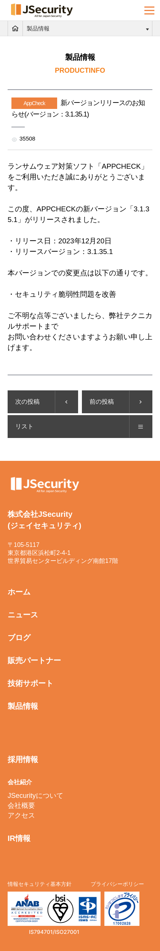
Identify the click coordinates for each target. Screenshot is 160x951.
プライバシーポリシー (117, 884)
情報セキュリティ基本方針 (40, 884)
